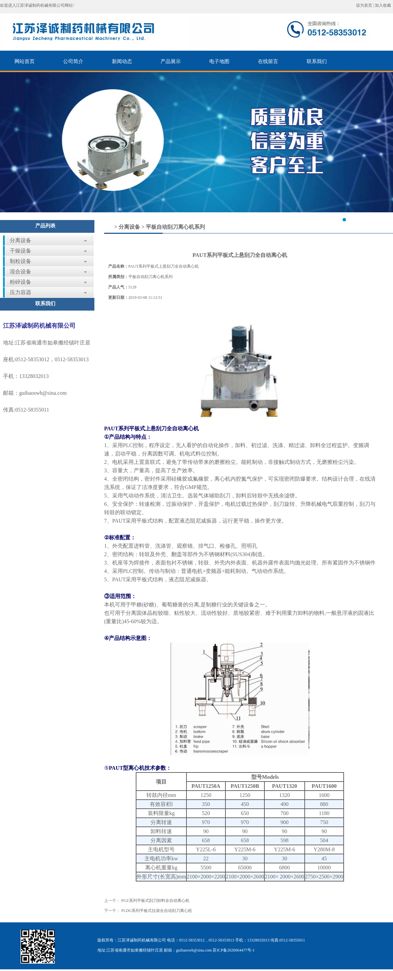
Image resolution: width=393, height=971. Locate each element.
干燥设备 (20, 251)
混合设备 (20, 271)
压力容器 (20, 292)
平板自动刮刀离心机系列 (175, 227)
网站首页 (24, 61)
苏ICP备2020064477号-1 (234, 950)
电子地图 (219, 61)
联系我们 (317, 61)
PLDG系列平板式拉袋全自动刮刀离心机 (156, 910)
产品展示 (171, 61)
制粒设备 (20, 261)
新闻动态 (122, 61)
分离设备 (20, 240)
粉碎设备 (20, 282)
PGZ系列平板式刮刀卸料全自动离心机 (155, 900)
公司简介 (73, 61)
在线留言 (268, 61)
